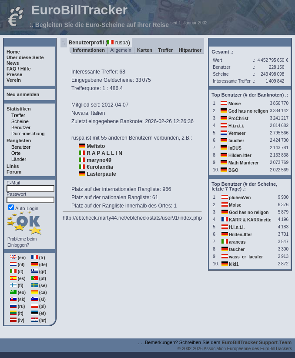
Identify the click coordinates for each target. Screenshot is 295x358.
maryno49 (99, 160)
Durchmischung (27, 133)
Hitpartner (190, 50)
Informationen (89, 50)
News (13, 63)
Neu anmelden (23, 94)
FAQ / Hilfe (19, 68)
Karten (144, 50)
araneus (237, 242)
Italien (98, 113)
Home (13, 51)
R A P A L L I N (104, 153)
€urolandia (100, 167)
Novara (79, 113)
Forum (14, 171)
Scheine (20, 121)
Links (13, 166)
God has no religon (248, 111)
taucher (236, 140)
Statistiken (19, 108)
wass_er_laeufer (246, 256)
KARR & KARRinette (250, 219)
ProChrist (238, 118)
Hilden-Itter (239, 155)
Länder (18, 159)
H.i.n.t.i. (236, 126)
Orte (15, 153)
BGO (233, 170)
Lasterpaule (101, 174)
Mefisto (96, 146)
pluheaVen (240, 197)
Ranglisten (19, 140)
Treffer (18, 115)
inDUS (234, 148)
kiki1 (233, 264)
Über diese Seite (25, 57)
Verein (14, 80)
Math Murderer (243, 163)
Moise (234, 103)
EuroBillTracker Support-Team (256, 342)
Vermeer (236, 133)
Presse (14, 74)
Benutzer (20, 127)
